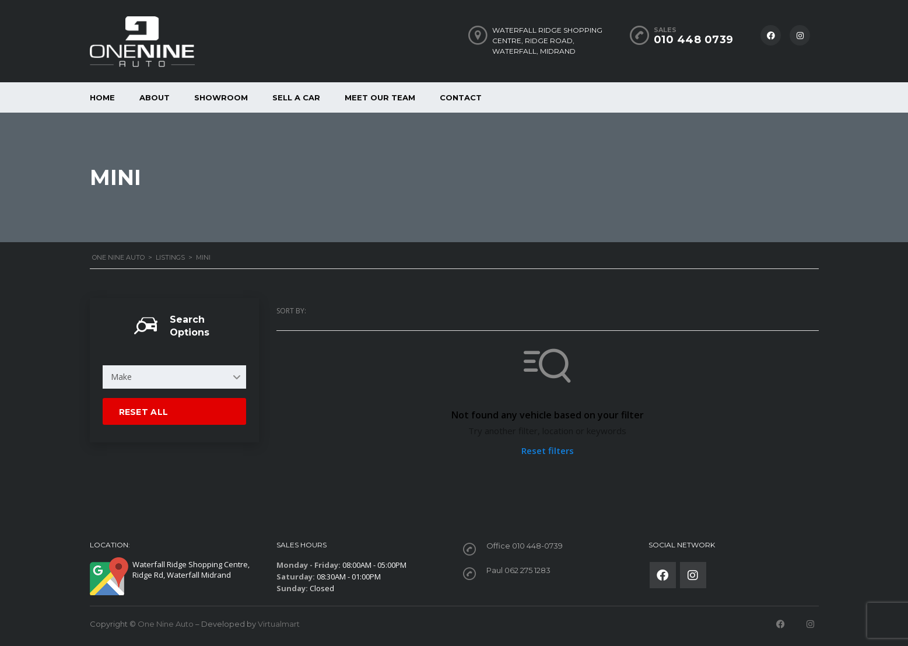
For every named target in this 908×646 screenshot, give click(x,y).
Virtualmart (279, 623)
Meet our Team (380, 97)
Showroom (221, 97)
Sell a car (296, 97)
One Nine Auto (166, 623)
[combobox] (174, 377)
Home (102, 97)
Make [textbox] (121, 376)
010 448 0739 (694, 39)
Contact (461, 97)
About (154, 97)
